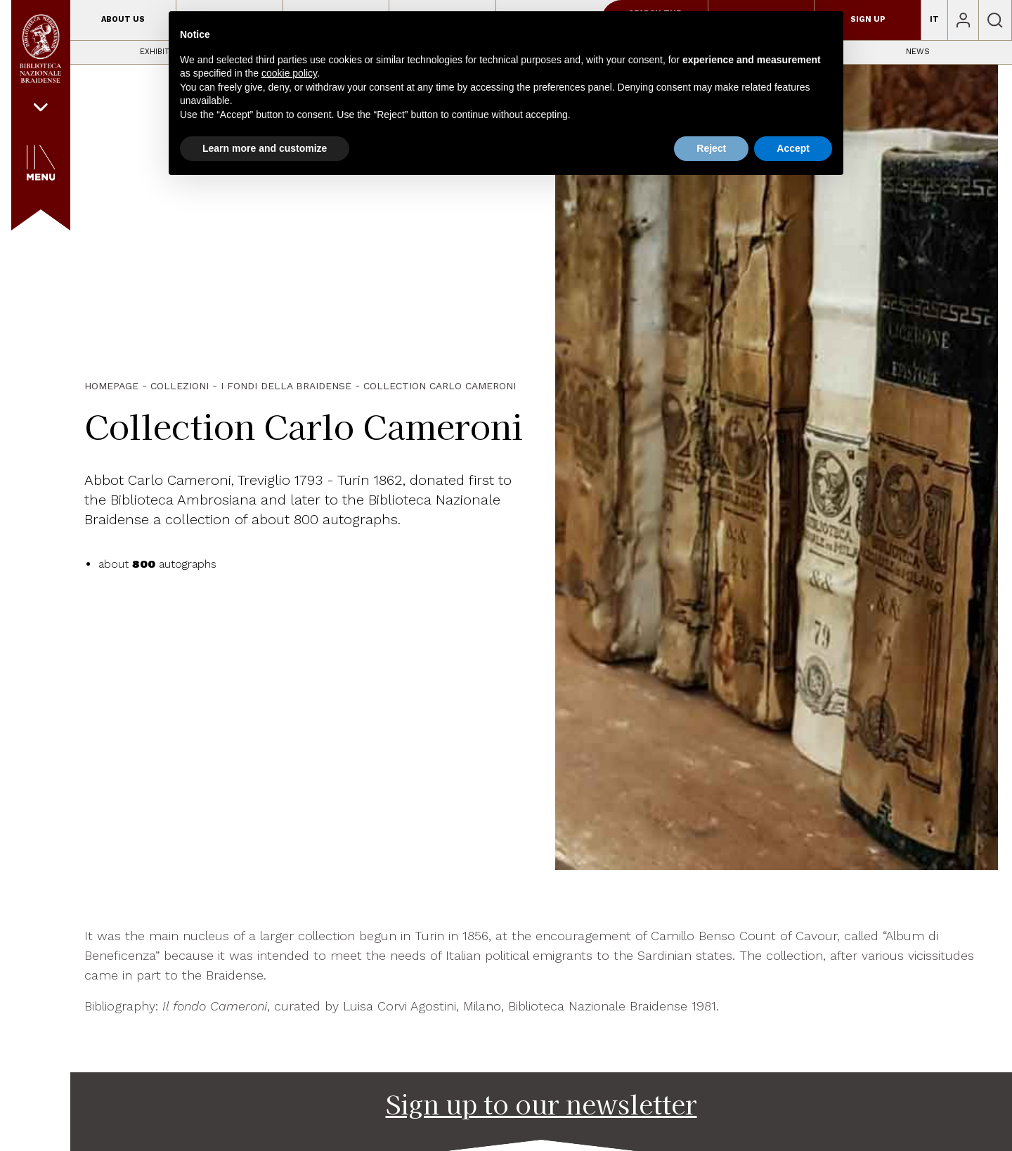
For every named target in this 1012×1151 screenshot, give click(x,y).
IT (934, 19)
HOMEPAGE (111, 385)
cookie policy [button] (289, 73)
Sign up (867, 19)
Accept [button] (793, 148)
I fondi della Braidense (286, 385)
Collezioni (179, 385)
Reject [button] (711, 148)
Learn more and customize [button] (264, 148)
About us (123, 19)
